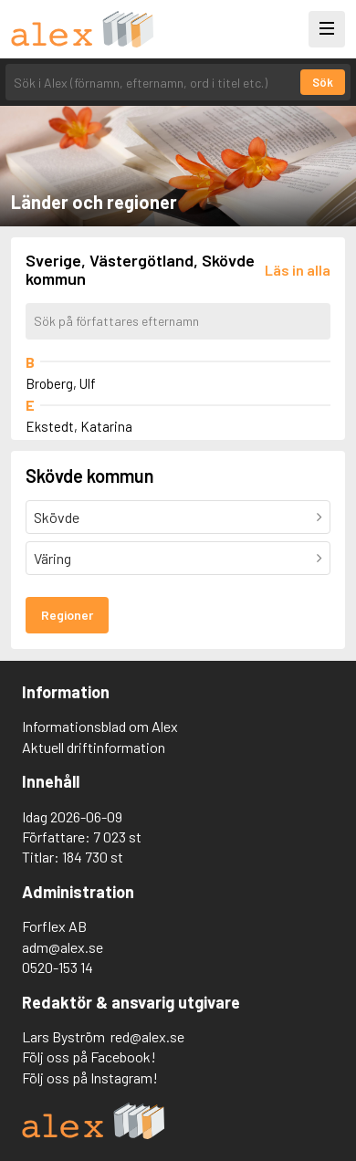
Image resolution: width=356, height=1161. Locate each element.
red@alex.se (147, 1036)
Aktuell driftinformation (93, 747)
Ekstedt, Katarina (79, 426)
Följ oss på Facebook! (89, 1056)
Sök (322, 82)
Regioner (67, 614)
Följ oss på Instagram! (90, 1077)
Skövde (56, 517)
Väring (52, 558)
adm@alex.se (62, 947)
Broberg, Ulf (61, 383)
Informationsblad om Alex (100, 726)
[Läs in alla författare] (297, 269)
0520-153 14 (57, 967)
